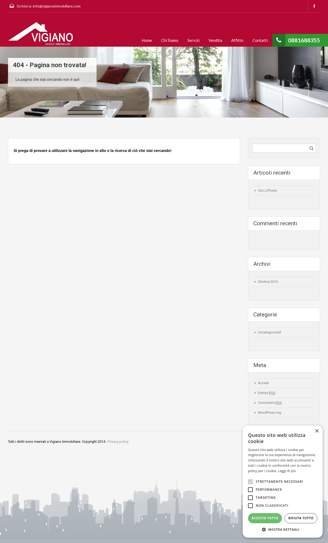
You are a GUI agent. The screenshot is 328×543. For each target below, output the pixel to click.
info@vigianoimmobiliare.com (57, 6)
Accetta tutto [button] (264, 518)
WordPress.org (269, 413)
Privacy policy (118, 442)
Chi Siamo (169, 40)
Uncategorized (269, 332)
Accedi (263, 383)
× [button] (317, 431)
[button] (282, 529)
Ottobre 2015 (268, 282)
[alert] (283, 481)
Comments (270, 403)
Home (147, 40)
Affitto (237, 40)
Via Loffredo (267, 190)
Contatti (260, 40)
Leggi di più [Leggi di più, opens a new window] (287, 471)
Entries (266, 393)
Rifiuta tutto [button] (301, 518)
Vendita (215, 40)
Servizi (193, 40)
